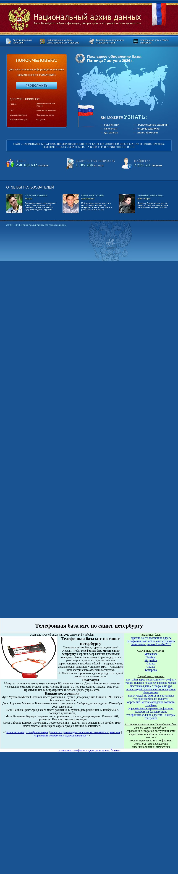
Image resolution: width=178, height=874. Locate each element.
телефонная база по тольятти (151, 698)
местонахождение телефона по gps (151, 685)
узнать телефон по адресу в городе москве (151, 682)
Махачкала (150, 653)
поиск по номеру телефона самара (27, 732)
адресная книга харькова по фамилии (151, 708)
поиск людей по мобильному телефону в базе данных (151, 691)
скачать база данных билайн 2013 (151, 644)
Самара (150, 663)
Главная (115, 750)
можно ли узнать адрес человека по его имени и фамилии (85, 732)
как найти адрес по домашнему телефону (151, 679)
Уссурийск (151, 660)
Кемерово (151, 669)
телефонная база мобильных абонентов (151, 641)
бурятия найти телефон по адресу (151, 637)
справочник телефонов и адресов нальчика (60, 735)
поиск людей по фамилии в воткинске (151, 695)
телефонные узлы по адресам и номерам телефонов (151, 716)
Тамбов (150, 657)
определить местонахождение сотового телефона (151, 703)
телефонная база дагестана (151, 711)
